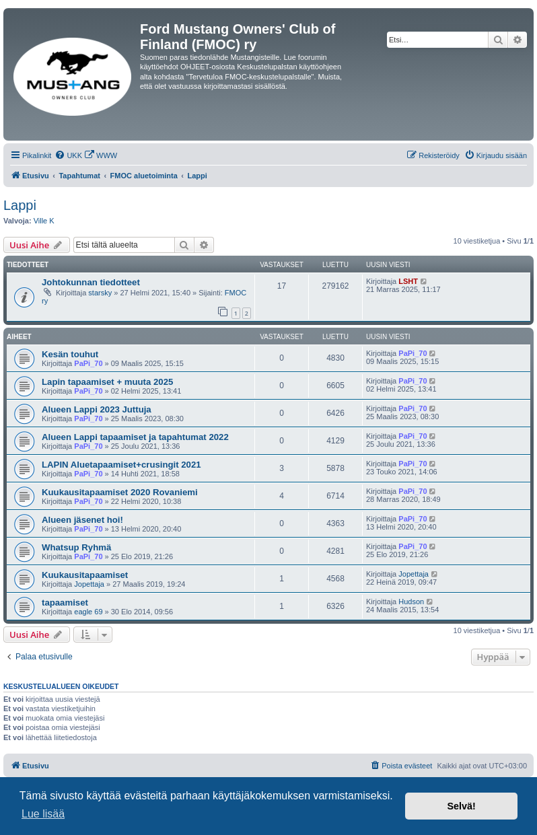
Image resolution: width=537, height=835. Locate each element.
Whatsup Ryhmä (76, 547)
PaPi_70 (88, 363)
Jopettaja (89, 584)
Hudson (411, 601)
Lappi (19, 205)
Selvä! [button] (461, 806)
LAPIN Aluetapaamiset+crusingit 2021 (121, 465)
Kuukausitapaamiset (85, 575)
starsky (100, 293)
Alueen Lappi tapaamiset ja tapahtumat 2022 (135, 437)
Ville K (44, 221)
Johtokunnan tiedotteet (91, 282)
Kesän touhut (70, 354)
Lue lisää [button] (43, 814)
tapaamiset (65, 602)
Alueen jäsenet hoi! (82, 520)
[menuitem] (68, 155)
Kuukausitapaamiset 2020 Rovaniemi (120, 492)
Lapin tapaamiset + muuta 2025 (107, 382)
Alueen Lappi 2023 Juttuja (96, 409)
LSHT (408, 281)
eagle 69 (88, 612)
